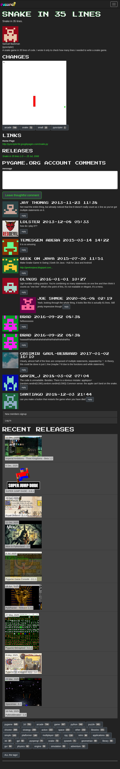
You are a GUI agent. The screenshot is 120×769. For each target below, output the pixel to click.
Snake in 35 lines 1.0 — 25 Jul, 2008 (20, 156)
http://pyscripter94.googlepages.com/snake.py (25, 144)
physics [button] (23, 746)
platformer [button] (30, 735)
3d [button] (8, 740)
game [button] (60, 724)
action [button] (48, 729)
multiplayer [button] (51, 735)
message (7, 168)
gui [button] (8, 746)
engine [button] (40, 746)
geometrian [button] (89, 740)
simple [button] (10, 735)
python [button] (77, 724)
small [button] (43, 127)
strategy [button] (30, 729)
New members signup (16, 414)
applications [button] (101, 735)
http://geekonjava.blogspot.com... (36, 267)
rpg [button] (69, 735)
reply (24, 216)
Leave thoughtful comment (22, 195)
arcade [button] (10, 127)
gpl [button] (21, 740)
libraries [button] (98, 729)
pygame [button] (11, 724)
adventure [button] (78, 746)
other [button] (80, 729)
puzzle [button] (94, 724)
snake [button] (27, 127)
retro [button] (83, 735)
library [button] (107, 740)
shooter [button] (11, 729)
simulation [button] (58, 746)
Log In (8, 420)
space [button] (64, 729)
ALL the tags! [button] (11, 755)
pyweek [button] (70, 740)
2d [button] (27, 724)
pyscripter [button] (59, 127)
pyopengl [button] (37, 740)
